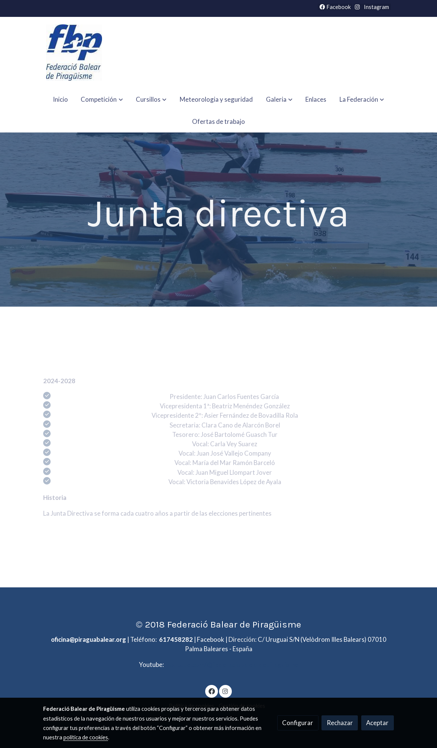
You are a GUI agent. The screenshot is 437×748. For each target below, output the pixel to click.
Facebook (335, 7)
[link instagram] (225, 691)
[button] (102, 99)
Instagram (376, 7)
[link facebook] (211, 691)
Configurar (297, 723)
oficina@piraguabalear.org (88, 639)
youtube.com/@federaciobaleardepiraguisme (231, 664)
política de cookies (85, 737)
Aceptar (377, 723)
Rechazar (340, 723)
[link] (74, 52)
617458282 (176, 639)
